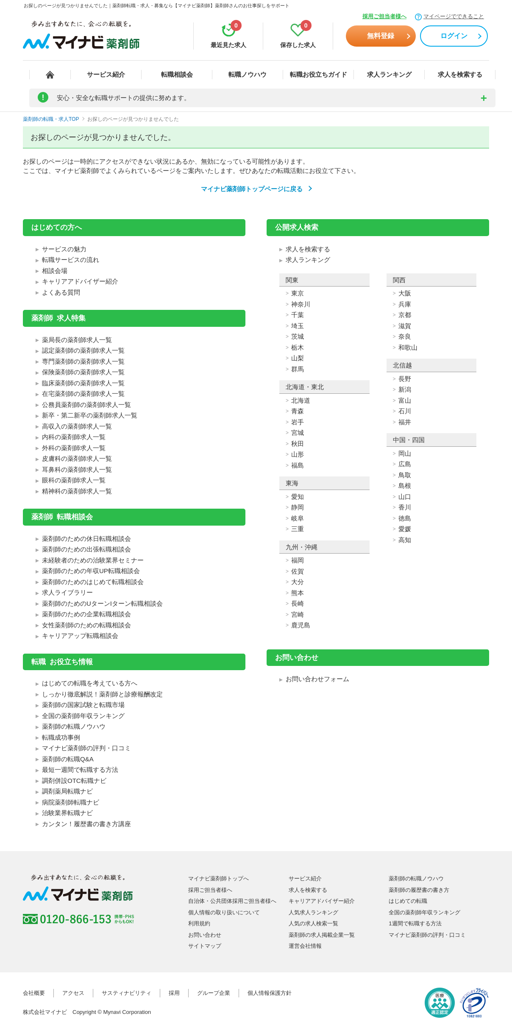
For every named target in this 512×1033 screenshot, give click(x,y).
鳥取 (404, 475)
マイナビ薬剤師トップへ (218, 878)
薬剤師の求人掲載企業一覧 (322, 935)
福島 (297, 465)
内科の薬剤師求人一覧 (74, 436)
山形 (297, 454)
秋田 (297, 443)
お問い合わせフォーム (317, 678)
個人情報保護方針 (270, 993)
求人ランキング (389, 74)
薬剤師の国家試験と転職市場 (83, 704)
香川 (404, 507)
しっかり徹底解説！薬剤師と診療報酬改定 (102, 694)
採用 (174, 993)
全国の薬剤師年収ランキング (83, 715)
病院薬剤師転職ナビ (70, 802)
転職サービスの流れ (70, 259)
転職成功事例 (61, 737)
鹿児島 (300, 625)
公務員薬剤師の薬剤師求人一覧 (86, 404)
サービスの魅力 (64, 249)
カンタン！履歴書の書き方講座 (86, 823)
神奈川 (300, 304)
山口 (404, 496)
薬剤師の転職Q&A (68, 759)
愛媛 (404, 528)
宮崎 (297, 614)
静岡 (297, 507)
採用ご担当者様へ (384, 16)
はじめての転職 (408, 901)
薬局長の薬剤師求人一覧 (77, 339)
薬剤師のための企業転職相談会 (86, 614)
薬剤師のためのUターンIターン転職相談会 (102, 603)
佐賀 (297, 571)
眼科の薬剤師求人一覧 (74, 480)
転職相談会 (177, 74)
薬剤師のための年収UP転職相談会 (91, 570)
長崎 (297, 603)
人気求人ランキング (313, 912)
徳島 (404, 518)
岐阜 (297, 518)
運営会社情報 (305, 946)
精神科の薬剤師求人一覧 (77, 491)
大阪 (404, 293)
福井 (404, 422)
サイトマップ (204, 946)
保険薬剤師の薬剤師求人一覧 (83, 372)
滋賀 (404, 325)
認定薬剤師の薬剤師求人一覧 (83, 350)
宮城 (297, 432)
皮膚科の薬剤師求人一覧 (77, 458)
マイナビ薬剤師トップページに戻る (252, 188)
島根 (404, 485)
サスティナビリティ (126, 993)
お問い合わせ (204, 935)
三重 (297, 528)
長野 (404, 378)
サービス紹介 (106, 74)
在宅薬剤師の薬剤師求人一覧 (83, 393)
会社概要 (34, 993)
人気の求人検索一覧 (313, 923)
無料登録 (380, 35)
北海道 (300, 400)
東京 (297, 293)
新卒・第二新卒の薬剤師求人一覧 (89, 415)
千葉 (297, 314)
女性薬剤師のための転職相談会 (86, 625)
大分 (297, 581)
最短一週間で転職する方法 (80, 769)
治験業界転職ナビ (67, 812)
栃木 (297, 347)
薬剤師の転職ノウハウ (74, 726)
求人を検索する (460, 74)
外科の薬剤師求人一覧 (74, 447)
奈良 (404, 336)
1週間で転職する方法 (415, 923)
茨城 (297, 336)
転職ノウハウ (247, 74)
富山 (404, 400)
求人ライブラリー (67, 592)
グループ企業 (213, 993)
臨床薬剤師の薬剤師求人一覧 (83, 383)
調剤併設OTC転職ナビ (74, 780)
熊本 (297, 592)
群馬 (297, 369)
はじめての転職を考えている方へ (89, 683)
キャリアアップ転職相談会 (80, 635)
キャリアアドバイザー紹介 (80, 281)
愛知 (297, 496)
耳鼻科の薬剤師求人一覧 (77, 469)
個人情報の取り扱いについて (224, 912)
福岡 (297, 560)
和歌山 (407, 347)
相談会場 (54, 270)
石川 (404, 411)
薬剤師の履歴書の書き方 (419, 890)
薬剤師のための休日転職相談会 (86, 538)
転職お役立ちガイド (318, 74)
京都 (404, 314)
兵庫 (404, 304)
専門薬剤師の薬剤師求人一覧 (83, 361)
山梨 (297, 358)
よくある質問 (61, 292)
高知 (404, 539)
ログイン (453, 35)
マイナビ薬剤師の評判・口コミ (86, 748)
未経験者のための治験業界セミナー (93, 560)
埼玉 (297, 325)
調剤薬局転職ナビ (67, 791)
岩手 (297, 422)
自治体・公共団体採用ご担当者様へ (232, 901)
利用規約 (199, 923)
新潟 (404, 389)
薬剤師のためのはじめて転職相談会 (93, 581)
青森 (297, 411)
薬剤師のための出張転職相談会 (86, 549)
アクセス (73, 993)
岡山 (404, 453)
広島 (404, 464)
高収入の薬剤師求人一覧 (77, 426)
